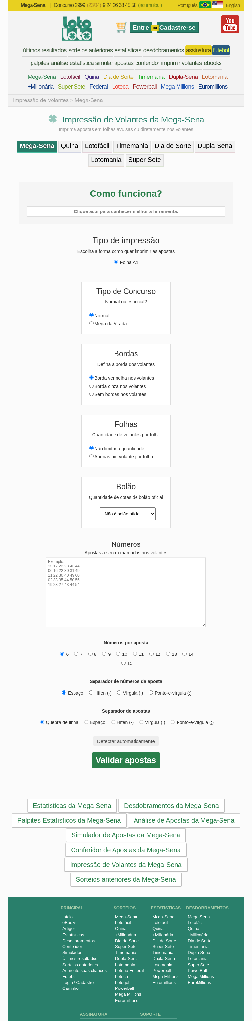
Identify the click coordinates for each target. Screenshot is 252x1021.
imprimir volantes (181, 63)
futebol (221, 50)
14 (188, 654)
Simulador (72, 952)
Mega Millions (177, 86)
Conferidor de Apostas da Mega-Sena (126, 850)
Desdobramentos (78, 940)
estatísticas (128, 50)
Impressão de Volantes (41, 100)
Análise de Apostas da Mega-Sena (184, 820)
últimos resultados (44, 50)
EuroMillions (199, 982)
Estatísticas (73, 934)
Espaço (72, 693)
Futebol (69, 976)
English (233, 5)
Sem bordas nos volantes (117, 394)
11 (138, 654)
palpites (40, 63)
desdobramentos (163, 50)
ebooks (212, 63)
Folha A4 (126, 262)
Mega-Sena (42, 77)
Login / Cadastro (78, 982)
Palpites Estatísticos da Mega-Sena (69, 820)
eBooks (69, 922)
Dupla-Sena (183, 77)
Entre (141, 27)
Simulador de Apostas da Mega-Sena (126, 835)
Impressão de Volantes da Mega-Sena (125, 864)
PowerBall (197, 970)
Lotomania (215, 77)
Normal (99, 315)
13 (171, 654)
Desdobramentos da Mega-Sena (171, 805)
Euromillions (213, 86)
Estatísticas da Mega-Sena (72, 805)
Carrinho (70, 988)
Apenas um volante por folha (121, 456)
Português (187, 5)
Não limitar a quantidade (116, 448)
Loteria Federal (129, 970)
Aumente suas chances (84, 970)
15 (127, 663)
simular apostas (114, 63)
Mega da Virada (108, 323)
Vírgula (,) (130, 693)
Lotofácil (70, 77)
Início (67, 916)
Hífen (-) (100, 693)
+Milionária (40, 86)
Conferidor (72, 946)
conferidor (147, 63)
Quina (91, 77)
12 (154, 654)
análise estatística (72, 63)
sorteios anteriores (90, 50)
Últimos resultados (79, 958)
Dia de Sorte (118, 77)
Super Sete (71, 86)
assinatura (198, 50)
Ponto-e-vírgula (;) (170, 693)
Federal (98, 86)
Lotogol (122, 982)
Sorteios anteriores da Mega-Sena (126, 879)
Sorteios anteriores (80, 964)
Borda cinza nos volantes (117, 386)
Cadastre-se (177, 27)
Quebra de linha (59, 722)
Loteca (120, 86)
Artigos (68, 928)
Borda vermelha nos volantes (121, 378)
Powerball (145, 86)
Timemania (150, 77)
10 (121, 654)
